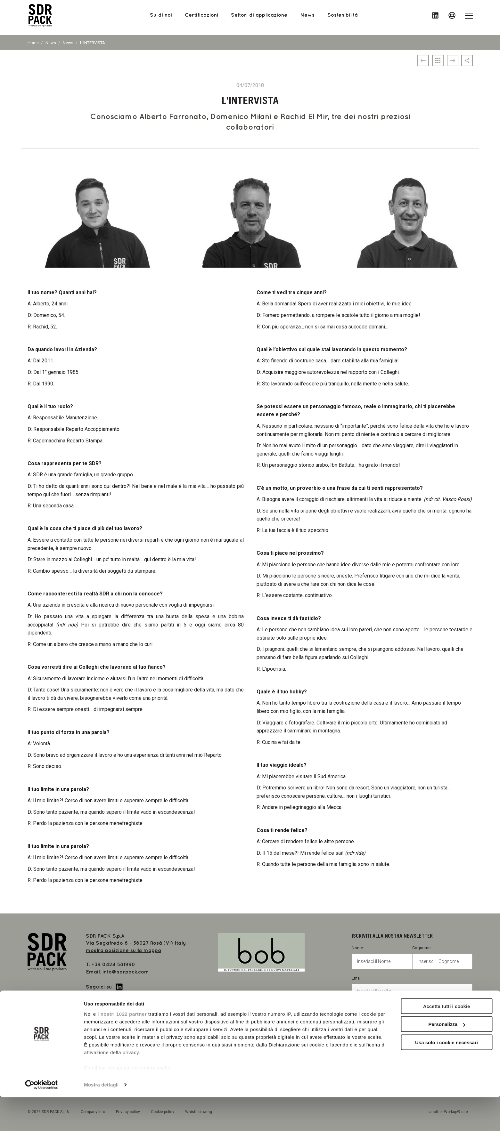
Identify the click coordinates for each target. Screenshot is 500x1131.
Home (33, 42)
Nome (382, 957)
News (50, 42)
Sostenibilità (342, 17)
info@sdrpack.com (125, 972)
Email (412, 987)
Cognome (442, 957)
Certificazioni (201, 17)
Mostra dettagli (101, 1118)
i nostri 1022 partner (122, 1047)
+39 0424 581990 (113, 964)
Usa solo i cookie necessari (446, 1076)
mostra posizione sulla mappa (123, 950)
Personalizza (446, 1058)
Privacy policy (376, 1013)
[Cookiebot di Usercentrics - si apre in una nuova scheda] (41, 1118)
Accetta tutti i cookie (446, 1040)
